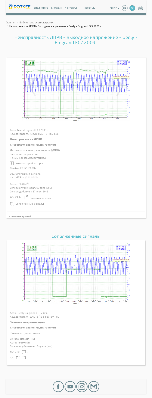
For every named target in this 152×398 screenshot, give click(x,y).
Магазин (56, 7)
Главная (10, 22)
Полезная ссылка (37, 198)
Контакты (71, 7)
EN (124, 8)
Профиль (87, 8)
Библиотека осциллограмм (36, 22)
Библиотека (41, 7)
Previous (32, 87)
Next (119, 87)
